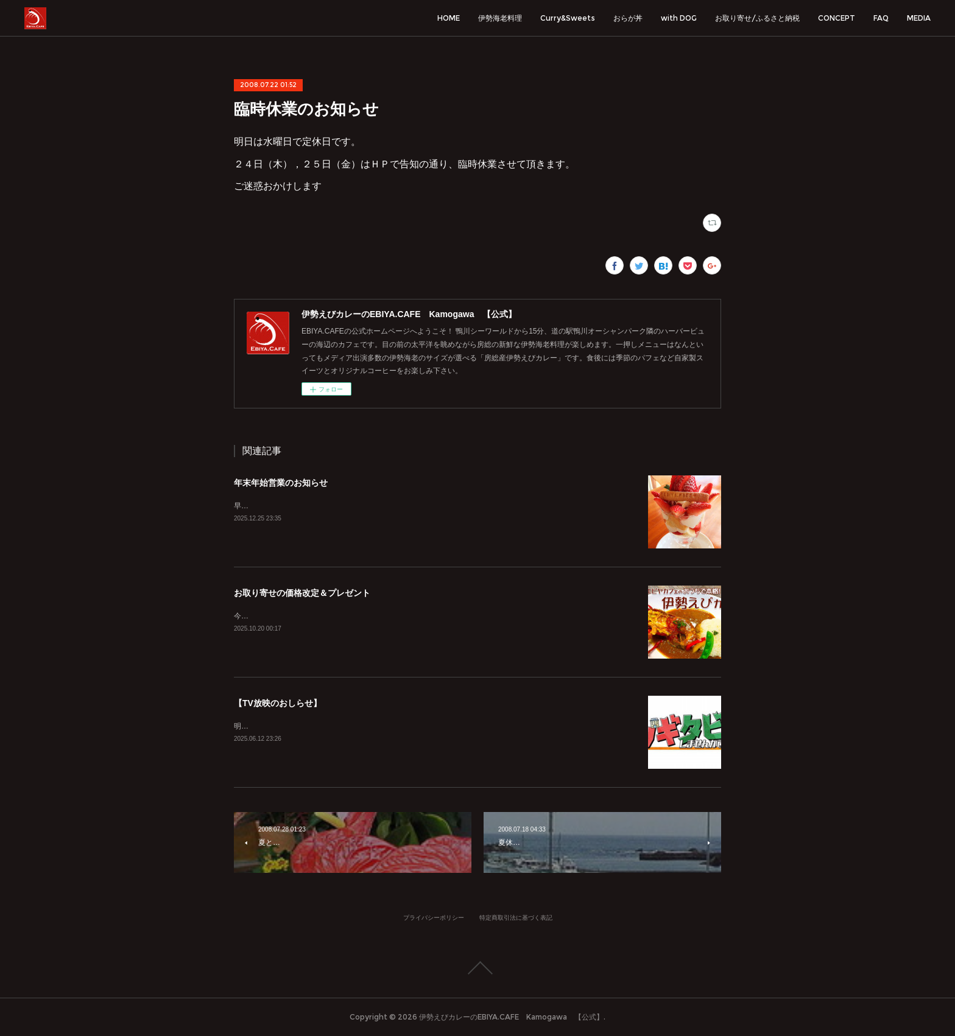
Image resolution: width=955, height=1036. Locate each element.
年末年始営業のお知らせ (281, 483)
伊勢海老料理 (500, 18)
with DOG (679, 18)
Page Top (477, 968)
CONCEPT (836, 18)
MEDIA (919, 18)
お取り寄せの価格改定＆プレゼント (302, 593)
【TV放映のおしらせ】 (278, 703)
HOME (448, 18)
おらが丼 (628, 18)
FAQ (881, 18)
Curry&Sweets (567, 18)
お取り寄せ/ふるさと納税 (757, 18)
